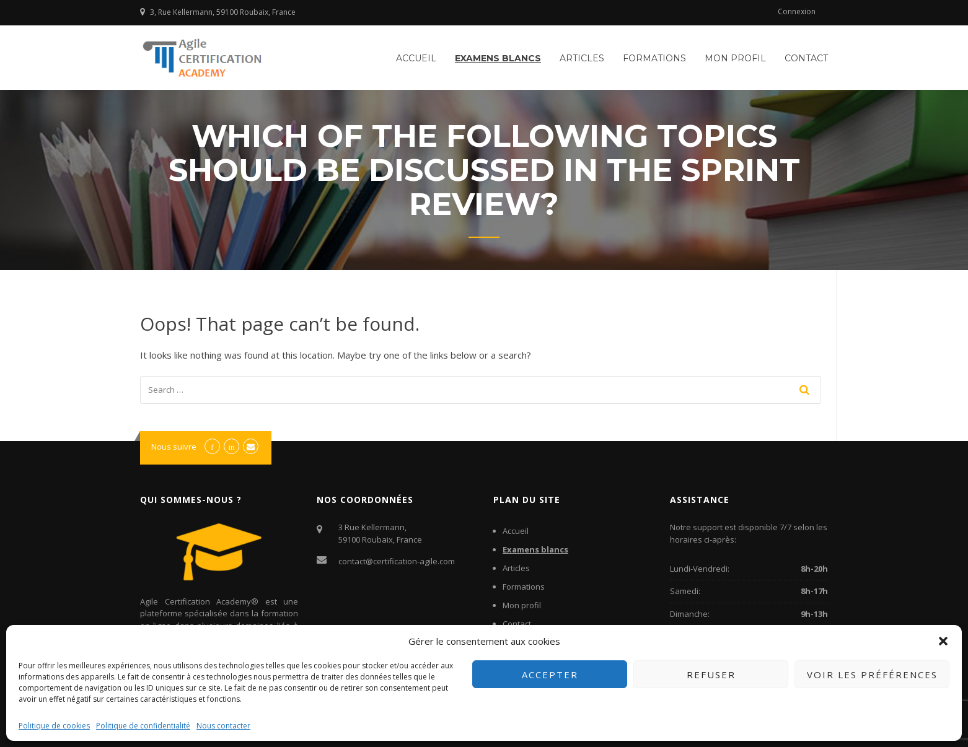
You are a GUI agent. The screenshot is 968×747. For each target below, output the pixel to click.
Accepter (550, 674)
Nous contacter (223, 725)
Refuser (711, 674)
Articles (582, 58)
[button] (943, 641)
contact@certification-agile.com (396, 561)
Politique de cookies (54, 725)
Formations (654, 58)
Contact (806, 58)
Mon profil (735, 58)
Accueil (416, 58)
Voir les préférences (872, 674)
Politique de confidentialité (143, 725)
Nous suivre (173, 446)
